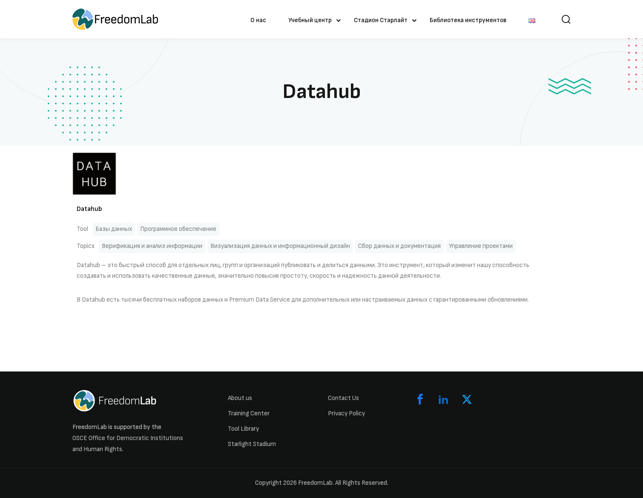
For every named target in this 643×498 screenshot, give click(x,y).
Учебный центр (310, 20)
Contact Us (343, 398)
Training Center (249, 413)
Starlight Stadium (252, 444)
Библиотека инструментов (468, 20)
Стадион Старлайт (381, 20)
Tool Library (243, 429)
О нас (258, 20)
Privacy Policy (346, 413)
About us (240, 398)
